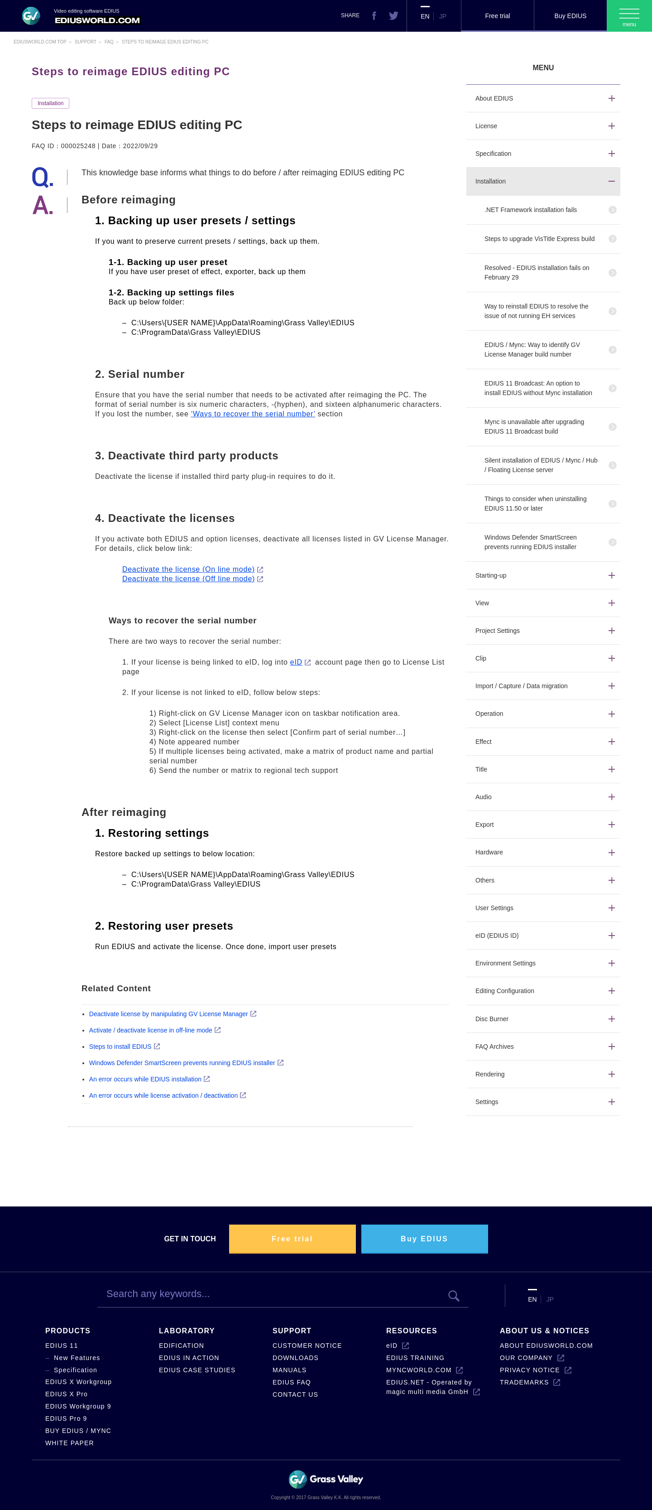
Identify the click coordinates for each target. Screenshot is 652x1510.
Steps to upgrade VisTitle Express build (539, 238)
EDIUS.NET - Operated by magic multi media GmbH (429, 1387)
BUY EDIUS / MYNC (78, 1430)
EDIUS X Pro (66, 1394)
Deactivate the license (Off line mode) (188, 579)
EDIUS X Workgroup (78, 1381)
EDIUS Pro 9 (66, 1418)
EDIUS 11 (61, 1345)
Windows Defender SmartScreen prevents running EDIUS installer (182, 1062)
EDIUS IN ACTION (189, 1357)
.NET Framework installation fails (530, 209)
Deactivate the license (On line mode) (188, 569)
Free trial (497, 15)
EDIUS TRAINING (415, 1357)
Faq (109, 41)
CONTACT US (295, 1394)
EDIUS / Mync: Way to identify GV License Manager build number (532, 349)
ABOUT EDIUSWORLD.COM (546, 1345)
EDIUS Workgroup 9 (78, 1406)
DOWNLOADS (296, 1357)
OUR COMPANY (526, 1357)
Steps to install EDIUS (120, 1046)
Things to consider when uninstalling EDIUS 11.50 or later (535, 503)
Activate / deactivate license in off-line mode (150, 1030)
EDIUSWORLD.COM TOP (40, 41)
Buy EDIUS (571, 15)
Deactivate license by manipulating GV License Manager (168, 1014)
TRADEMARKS (524, 1382)
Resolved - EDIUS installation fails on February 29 (537, 272)
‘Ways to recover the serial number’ (253, 414)
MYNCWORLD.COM (418, 1370)
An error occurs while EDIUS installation (145, 1079)
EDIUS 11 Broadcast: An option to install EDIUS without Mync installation (538, 388)
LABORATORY (187, 1331)
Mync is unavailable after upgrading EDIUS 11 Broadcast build (534, 426)
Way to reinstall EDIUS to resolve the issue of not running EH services (536, 311)
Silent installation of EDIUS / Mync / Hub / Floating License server (541, 465)
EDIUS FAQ (292, 1382)
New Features (77, 1357)
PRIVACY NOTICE (530, 1370)
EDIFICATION (181, 1345)
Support (85, 41)
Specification (75, 1370)
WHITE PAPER (69, 1443)
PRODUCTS (68, 1331)
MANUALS (290, 1370)
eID (296, 662)
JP (442, 16)
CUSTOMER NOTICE (307, 1345)
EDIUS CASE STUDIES (197, 1370)
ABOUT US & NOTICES (545, 1331)
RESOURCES (411, 1331)
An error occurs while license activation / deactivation (163, 1095)
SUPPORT (292, 1331)
